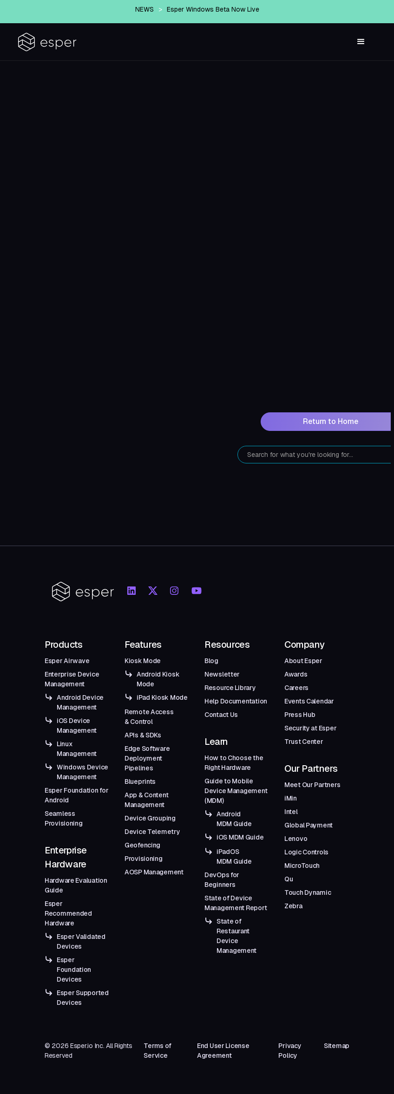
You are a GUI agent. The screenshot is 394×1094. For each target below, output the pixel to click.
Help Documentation (235, 701)
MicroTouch (302, 865)
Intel (291, 811)
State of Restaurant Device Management (236, 936)
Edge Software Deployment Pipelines (147, 758)
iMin (290, 798)
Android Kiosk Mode (158, 679)
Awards (295, 674)
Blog (211, 661)
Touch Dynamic (307, 892)
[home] (47, 42)
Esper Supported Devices (83, 998)
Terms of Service (157, 1051)
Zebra (293, 906)
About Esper (303, 661)
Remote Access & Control (149, 717)
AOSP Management (154, 872)
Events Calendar (309, 701)
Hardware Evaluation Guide (76, 885)
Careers (296, 688)
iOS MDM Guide (240, 837)
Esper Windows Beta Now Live (213, 9)
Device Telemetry (152, 831)
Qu (288, 879)
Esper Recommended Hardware (68, 913)
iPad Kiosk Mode (162, 697)
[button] (361, 42)
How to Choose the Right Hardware (233, 763)
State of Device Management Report (235, 903)
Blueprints (140, 781)
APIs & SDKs (143, 735)
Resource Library (230, 688)
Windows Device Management (82, 772)
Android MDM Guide (234, 819)
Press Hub (299, 714)
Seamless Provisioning (64, 818)
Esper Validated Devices (81, 941)
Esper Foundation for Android (76, 795)
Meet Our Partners (312, 785)
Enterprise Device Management (72, 679)
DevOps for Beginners (221, 880)
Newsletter (222, 674)
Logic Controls (306, 852)
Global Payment (308, 825)
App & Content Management (146, 800)
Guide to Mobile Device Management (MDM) (235, 791)
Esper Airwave (67, 661)
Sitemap (336, 1046)
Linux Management (77, 749)
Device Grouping (150, 818)
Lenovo (295, 838)
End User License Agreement (223, 1051)
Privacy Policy (289, 1051)
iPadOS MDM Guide (234, 856)
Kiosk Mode (143, 661)
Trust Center (303, 741)
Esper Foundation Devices (74, 969)
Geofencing (142, 845)
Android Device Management (80, 702)
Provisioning (144, 858)
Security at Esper (310, 728)
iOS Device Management (77, 725)
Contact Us (221, 714)
